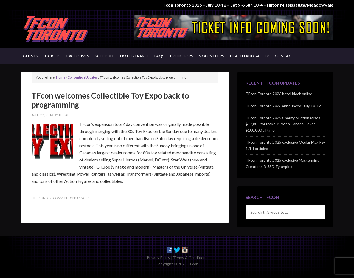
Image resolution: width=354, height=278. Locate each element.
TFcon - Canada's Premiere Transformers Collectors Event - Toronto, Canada (67, 29)
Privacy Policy (158, 257)
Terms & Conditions (190, 257)
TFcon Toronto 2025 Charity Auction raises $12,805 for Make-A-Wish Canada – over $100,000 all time (283, 124)
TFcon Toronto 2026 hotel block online (279, 93)
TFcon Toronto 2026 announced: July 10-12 (283, 105)
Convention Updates (71, 198)
